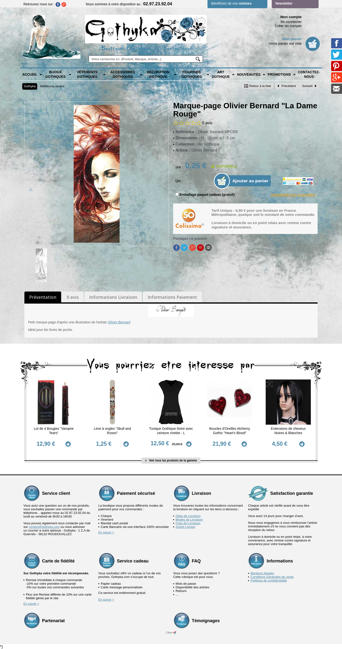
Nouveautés (248, 74)
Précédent (286, 86)
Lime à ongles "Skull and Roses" (112, 431)
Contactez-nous (309, 74)
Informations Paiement (172, 297)
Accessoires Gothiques (122, 74)
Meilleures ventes (52, 86)
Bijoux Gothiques (55, 74)
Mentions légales (262, 573)
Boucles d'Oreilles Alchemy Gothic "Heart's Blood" (229, 431)
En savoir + (106, 532)
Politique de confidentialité (268, 580)
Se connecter (291, 22)
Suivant (309, 86)
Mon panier (292, 39)
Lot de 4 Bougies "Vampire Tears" (54, 431)
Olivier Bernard (119, 322)
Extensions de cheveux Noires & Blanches (288, 431)
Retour (257, 86)
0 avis (73, 297)
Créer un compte (288, 26)
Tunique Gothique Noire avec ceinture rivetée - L (171, 431)
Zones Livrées (185, 526)
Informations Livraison (113, 297)
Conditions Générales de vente (272, 576)
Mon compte (291, 17)
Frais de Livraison (188, 523)
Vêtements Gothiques (87, 74)
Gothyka (30, 86)
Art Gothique (221, 74)
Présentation (42, 297)
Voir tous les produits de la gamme (171, 460)
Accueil (29, 74)
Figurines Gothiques (191, 74)
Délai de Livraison (188, 515)
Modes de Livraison (189, 519)
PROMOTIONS (279, 74)
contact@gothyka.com (44, 526)
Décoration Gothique (158, 74)
